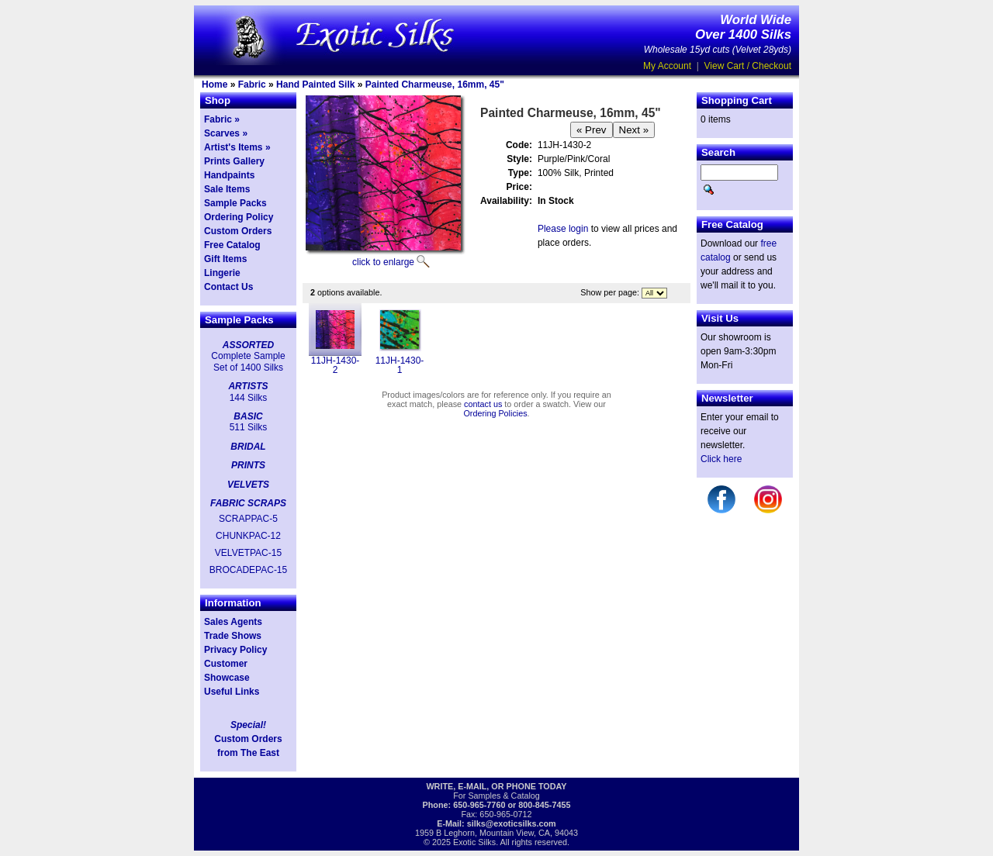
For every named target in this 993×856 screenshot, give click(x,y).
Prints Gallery (234, 161)
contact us (483, 404)
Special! (248, 725)
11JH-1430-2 (335, 365)
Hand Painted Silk (315, 84)
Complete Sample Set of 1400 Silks (248, 361)
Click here (721, 459)
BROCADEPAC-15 (248, 569)
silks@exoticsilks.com (511, 823)
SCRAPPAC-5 (248, 518)
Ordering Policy (238, 217)
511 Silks (249, 427)
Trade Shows (232, 635)
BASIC (248, 416)
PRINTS (248, 465)
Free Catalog (232, 245)
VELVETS (248, 484)
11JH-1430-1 (399, 365)
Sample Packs (235, 203)
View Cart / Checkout (748, 65)
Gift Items (225, 259)
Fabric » (222, 119)
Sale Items (227, 189)
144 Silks (249, 397)
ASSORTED (248, 345)
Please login (563, 228)
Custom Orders (238, 231)
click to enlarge (383, 262)
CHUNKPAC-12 (248, 535)
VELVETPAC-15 (248, 552)
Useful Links (231, 691)
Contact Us (228, 286)
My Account (667, 65)
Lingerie (222, 273)
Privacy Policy (235, 649)
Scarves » (225, 133)
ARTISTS (248, 386)
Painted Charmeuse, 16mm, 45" (434, 84)
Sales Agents (233, 621)
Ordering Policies (495, 413)
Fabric (252, 84)
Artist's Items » (237, 147)
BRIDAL (247, 446)
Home (214, 84)
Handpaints (229, 175)
